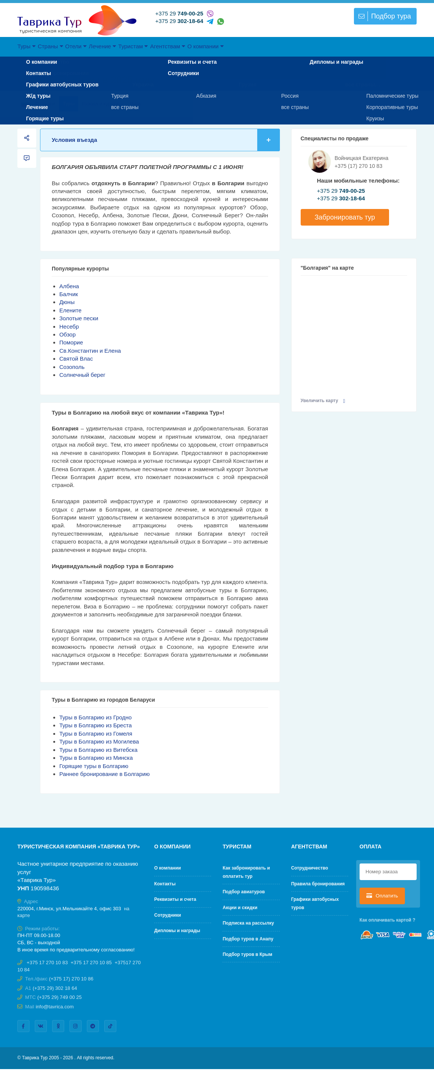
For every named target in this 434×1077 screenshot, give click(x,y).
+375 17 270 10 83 (47, 962)
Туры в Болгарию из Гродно (95, 717)
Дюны (66, 302)
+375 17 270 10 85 (91, 962)
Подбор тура (384, 16)
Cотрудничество (309, 868)
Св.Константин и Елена (90, 350)
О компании (284, 46)
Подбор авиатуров (243, 891)
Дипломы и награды (177, 930)
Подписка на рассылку (248, 923)
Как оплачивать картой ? (387, 920)
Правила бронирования (318, 883)
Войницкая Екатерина (362, 158)
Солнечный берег (82, 375)
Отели (107, 46)
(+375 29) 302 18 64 (54, 988)
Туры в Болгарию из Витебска (98, 750)
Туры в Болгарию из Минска (96, 757)
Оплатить (382, 896)
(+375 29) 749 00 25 (59, 997)
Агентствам (234, 46)
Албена (69, 286)
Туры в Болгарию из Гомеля (95, 733)
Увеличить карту (323, 401)
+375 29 (179, 13)
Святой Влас (76, 358)
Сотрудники (167, 915)
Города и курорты (102, 103)
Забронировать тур (345, 217)
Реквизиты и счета (175, 899)
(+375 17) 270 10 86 (71, 979)
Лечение (145, 46)
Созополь (72, 367)
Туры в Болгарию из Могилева (99, 741)
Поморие (71, 342)
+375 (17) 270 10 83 (359, 166)
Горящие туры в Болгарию (93, 766)
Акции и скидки (239, 907)
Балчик (68, 294)
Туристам (188, 46)
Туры (32, 46)
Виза (135, 103)
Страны (69, 46)
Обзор (67, 334)
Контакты (165, 883)
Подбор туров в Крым (247, 954)
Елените (70, 310)
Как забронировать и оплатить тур (246, 872)
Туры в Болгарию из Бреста (95, 725)
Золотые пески (78, 318)
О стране (38, 103)
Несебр (69, 326)
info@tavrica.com (55, 1006)
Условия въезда (166, 140)
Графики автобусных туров (315, 903)
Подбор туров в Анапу (247, 939)
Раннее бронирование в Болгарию (104, 774)
